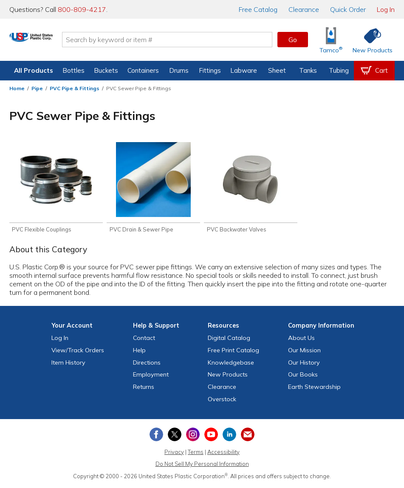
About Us (301, 339)
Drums (179, 70)
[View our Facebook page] (156, 435)
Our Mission (304, 351)
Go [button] (292, 39)
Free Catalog (233, 351)
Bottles (73, 70)
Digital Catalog (229, 339)
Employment (151, 376)
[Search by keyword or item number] (195, 39)
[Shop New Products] (370, 40)
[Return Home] (59, 41)
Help (139, 351)
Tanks (308, 70)
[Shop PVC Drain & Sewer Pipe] (153, 188)
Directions (147, 364)
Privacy (174, 453)
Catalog (258, 9)
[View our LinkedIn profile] (229, 435)
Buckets (106, 70)
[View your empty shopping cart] (374, 70)
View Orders (77, 351)
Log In (386, 9)
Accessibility (223, 453)
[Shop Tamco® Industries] (331, 40)
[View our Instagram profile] (192, 435)
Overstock (222, 400)
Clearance (303, 9)
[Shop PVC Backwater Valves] (250, 188)
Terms (195, 453)
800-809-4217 (82, 9)
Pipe (37, 88)
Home (17, 88)
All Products (33, 70)
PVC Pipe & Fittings (74, 88)
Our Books (303, 376)
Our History (304, 364)
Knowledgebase (231, 364)
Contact (144, 339)
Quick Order (348, 9)
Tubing (339, 70)
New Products (228, 376)
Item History (68, 364)
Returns (143, 388)
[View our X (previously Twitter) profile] (174, 435)
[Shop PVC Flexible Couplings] (56, 188)
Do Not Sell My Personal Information (202, 465)
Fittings (210, 70)
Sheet (277, 70)
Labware (243, 70)
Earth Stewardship (314, 388)
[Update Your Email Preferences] (247, 435)
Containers (143, 70)
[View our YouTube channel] (211, 435)
